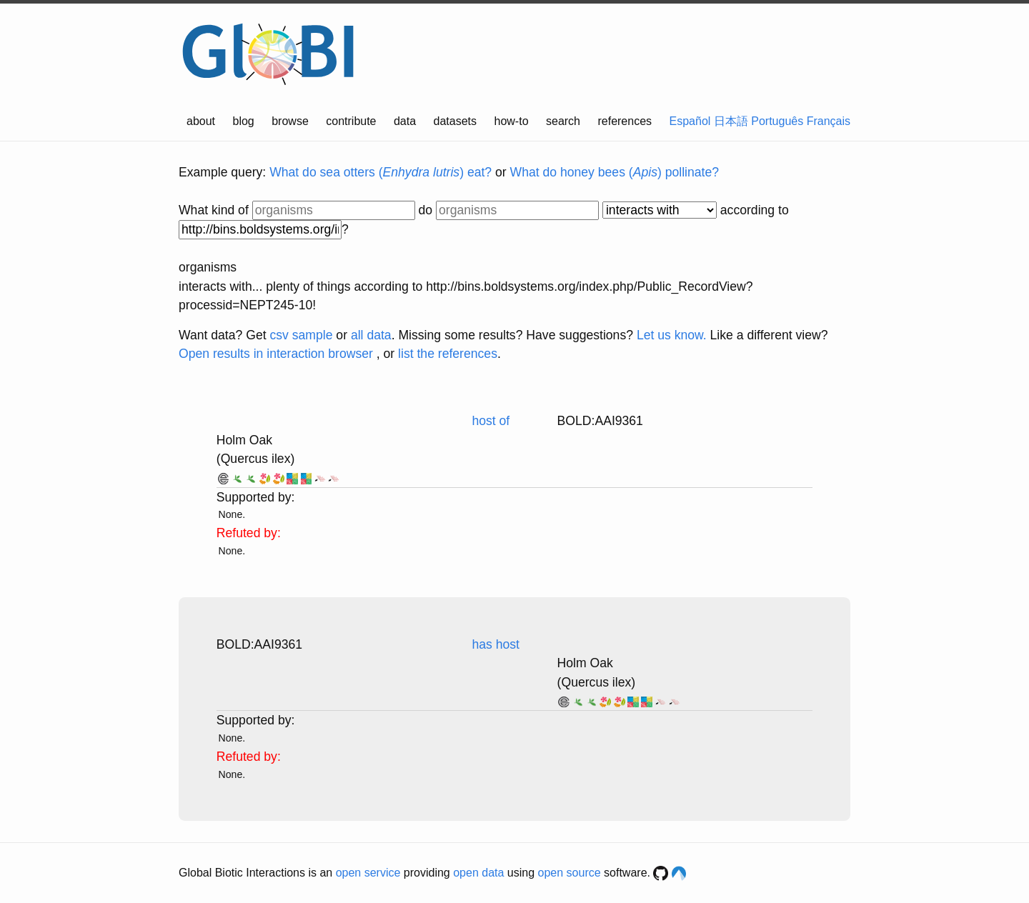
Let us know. (672, 335)
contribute (351, 121)
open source (569, 873)
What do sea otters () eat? (380, 172)
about (201, 121)
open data (478, 873)
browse (290, 121)
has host (496, 644)
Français (828, 121)
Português (777, 121)
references (624, 121)
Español (690, 121)
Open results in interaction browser (276, 353)
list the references (447, 353)
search (563, 121)
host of (490, 421)
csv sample (300, 335)
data (405, 121)
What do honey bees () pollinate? (614, 172)
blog (243, 121)
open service (368, 873)
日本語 (731, 121)
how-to (511, 121)
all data (371, 335)
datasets (455, 121)
